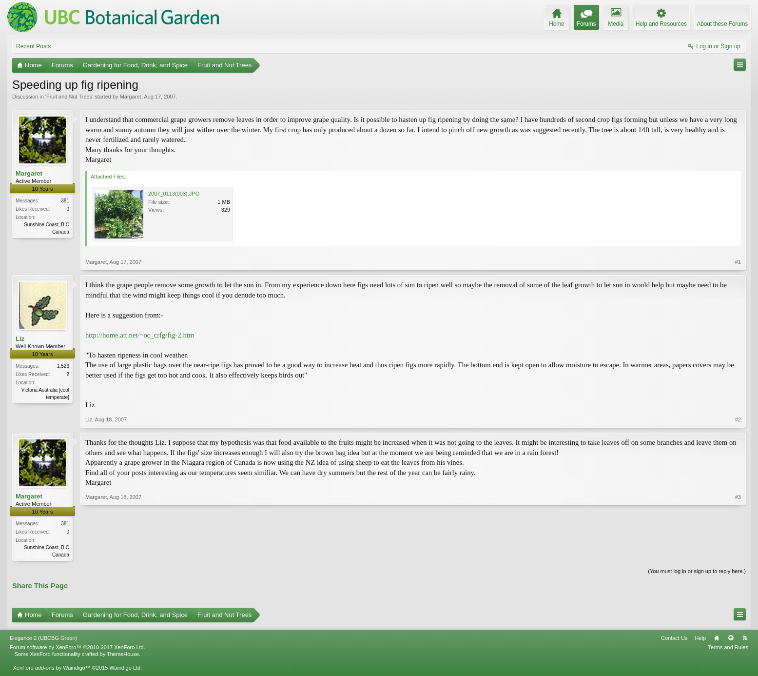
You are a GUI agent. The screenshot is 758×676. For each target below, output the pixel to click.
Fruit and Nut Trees (69, 96)
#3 (738, 554)
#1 (738, 262)
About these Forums (722, 23)
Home (716, 639)
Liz (20, 338)
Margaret (130, 96)
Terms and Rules (728, 648)
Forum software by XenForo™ (77, 648)
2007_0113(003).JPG (173, 194)
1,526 (63, 366)
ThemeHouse (123, 655)
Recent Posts (33, 46)
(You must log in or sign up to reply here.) (697, 572)
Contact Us (674, 639)
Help (700, 639)
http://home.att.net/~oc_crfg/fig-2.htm (139, 335)
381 (65, 200)
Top (730, 639)
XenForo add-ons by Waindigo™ (51, 669)
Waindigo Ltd (124, 669)
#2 (738, 419)
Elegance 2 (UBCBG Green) (43, 639)
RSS (744, 639)
